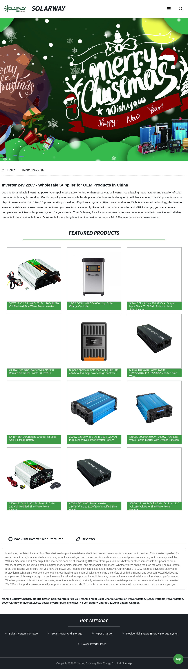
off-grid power (41, 598)
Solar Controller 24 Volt (65, 598)
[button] (168, 9)
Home (11, 170)
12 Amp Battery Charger (124, 602)
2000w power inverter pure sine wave (56, 602)
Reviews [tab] (85, 539)
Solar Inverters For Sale (23, 633)
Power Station (136, 598)
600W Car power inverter (17, 602)
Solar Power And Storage (67, 633)
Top (178, 658)
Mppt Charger (104, 633)
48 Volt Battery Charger (94, 602)
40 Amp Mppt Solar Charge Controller (103, 598)
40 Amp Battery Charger (16, 598)
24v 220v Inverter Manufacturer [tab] (35, 539)
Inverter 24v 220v (32, 170)
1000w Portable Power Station (165, 598)
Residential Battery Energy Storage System (152, 633)
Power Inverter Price (94, 643)
